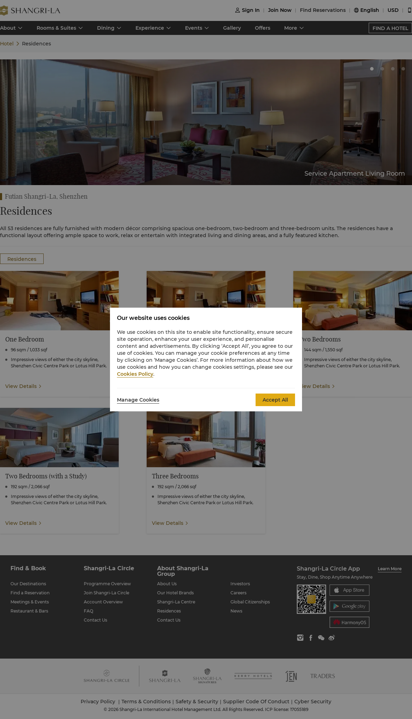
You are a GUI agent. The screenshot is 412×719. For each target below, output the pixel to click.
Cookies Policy (135, 374)
